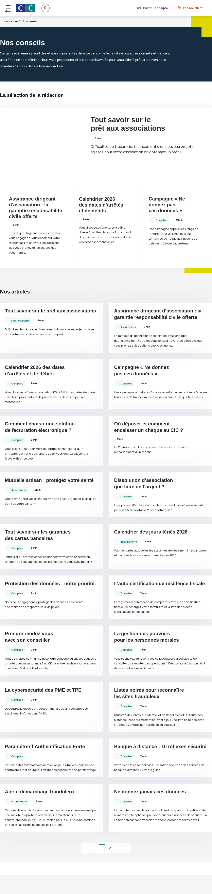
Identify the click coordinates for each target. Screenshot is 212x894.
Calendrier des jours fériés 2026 (151, 532)
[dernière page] (125, 848)
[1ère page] (86, 848)
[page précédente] (94, 848)
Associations (11, 21)
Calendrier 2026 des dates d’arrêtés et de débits (101, 204)
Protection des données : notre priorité (49, 583)
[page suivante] (118, 848)
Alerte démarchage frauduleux (40, 791)
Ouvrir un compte (155, 8)
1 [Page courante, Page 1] (102, 848)
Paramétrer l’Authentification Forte (45, 746)
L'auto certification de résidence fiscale (159, 583)
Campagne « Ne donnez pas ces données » (167, 204)
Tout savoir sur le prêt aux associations (128, 124)
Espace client (193, 8)
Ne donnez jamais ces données (150, 791)
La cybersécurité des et (43, 690)
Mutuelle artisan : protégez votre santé (49, 480)
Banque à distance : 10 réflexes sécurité (160, 746)
